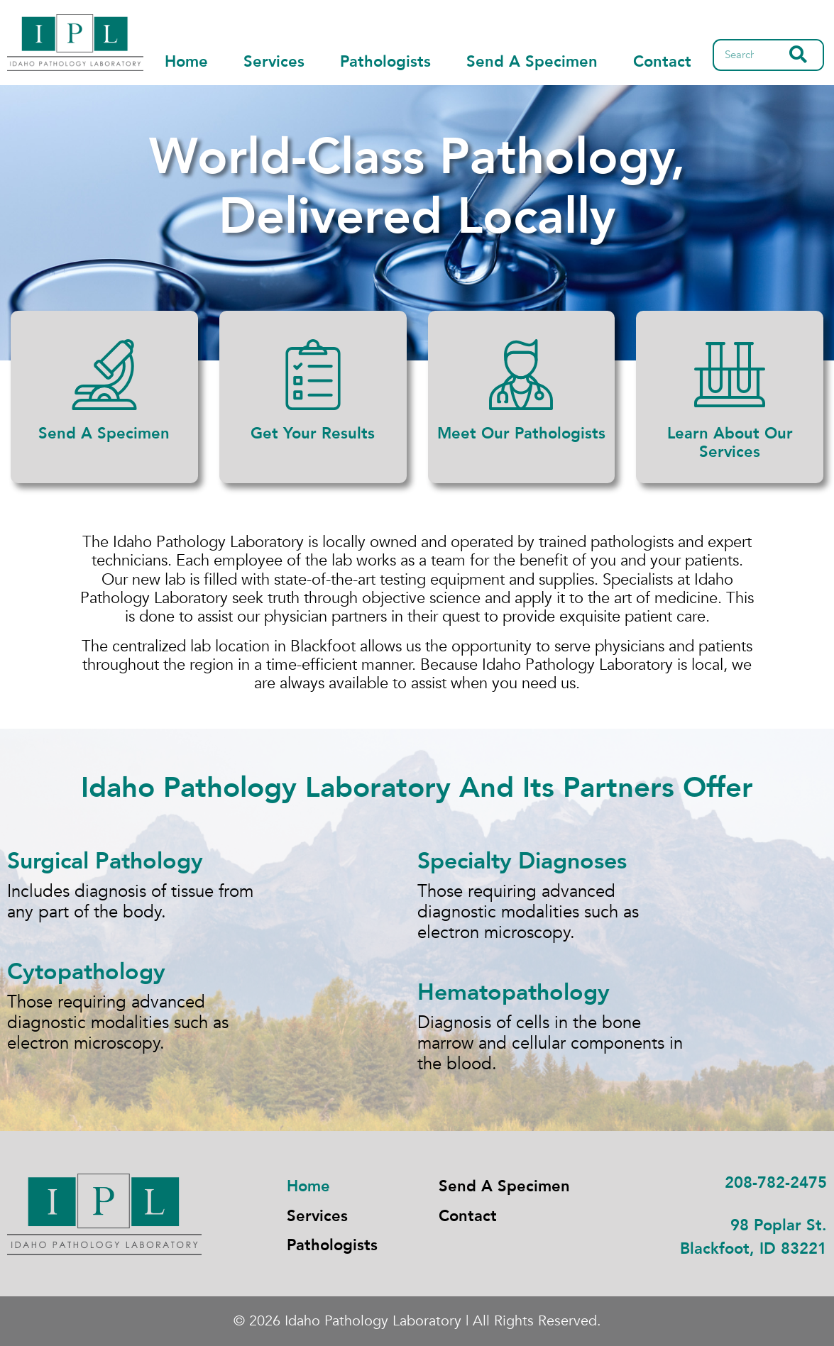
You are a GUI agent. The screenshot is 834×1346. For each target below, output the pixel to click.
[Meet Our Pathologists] (520, 374)
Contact (662, 62)
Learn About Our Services (730, 443)
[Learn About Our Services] (729, 374)
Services (273, 62)
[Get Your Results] (313, 374)
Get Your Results (313, 433)
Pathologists (385, 62)
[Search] (798, 55)
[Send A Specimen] (104, 374)
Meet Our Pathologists (521, 433)
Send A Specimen (532, 62)
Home (186, 62)
